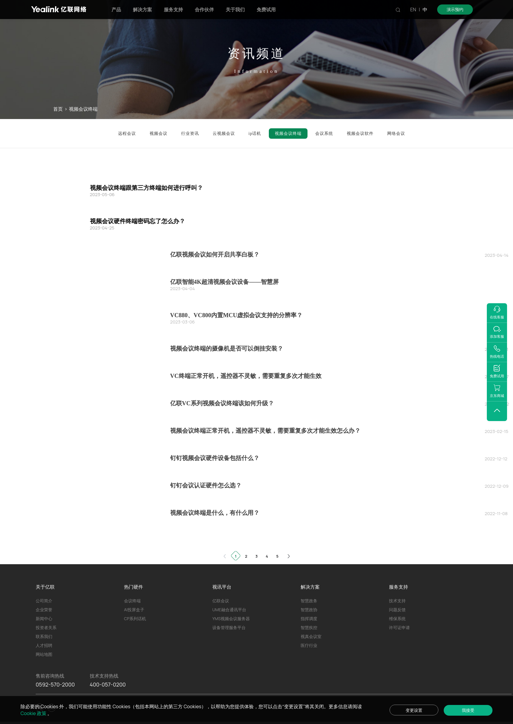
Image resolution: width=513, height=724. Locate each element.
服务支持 (173, 9)
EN (413, 9)
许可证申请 (399, 627)
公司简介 (44, 600)
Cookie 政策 (34, 713)
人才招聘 (44, 645)
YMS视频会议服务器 (231, 618)
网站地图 (44, 654)
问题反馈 (397, 609)
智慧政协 (309, 609)
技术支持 (397, 600)
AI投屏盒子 (134, 609)
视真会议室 (311, 636)
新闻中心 (44, 618)
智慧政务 (309, 600)
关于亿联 (45, 587)
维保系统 (397, 618)
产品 (116, 9)
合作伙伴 (204, 9)
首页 (58, 109)
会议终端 (132, 600)
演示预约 (455, 9)
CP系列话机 (135, 618)
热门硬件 (133, 587)
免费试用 (266, 9)
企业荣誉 (44, 609)
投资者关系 (46, 627)
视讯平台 (221, 587)
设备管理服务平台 (229, 627)
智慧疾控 (309, 627)
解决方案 (142, 9)
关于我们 (235, 9)
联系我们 (44, 636)
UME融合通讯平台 (229, 609)
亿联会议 (220, 600)
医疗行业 (309, 645)
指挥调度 (309, 618)
